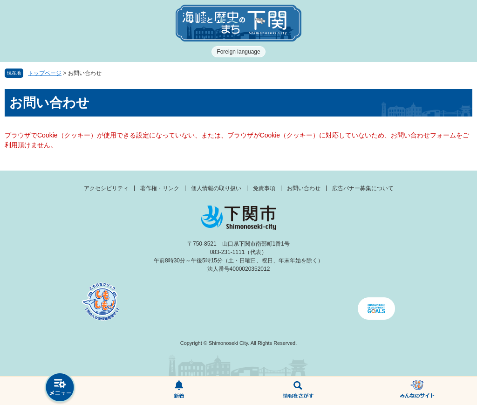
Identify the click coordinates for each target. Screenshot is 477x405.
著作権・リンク (159, 188)
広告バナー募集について (363, 188)
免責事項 (264, 188)
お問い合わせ (303, 188)
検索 (298, 391)
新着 (178, 391)
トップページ (44, 73)
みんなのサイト (417, 391)
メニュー (59, 388)
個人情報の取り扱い (216, 188)
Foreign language (238, 51)
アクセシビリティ (106, 188)
